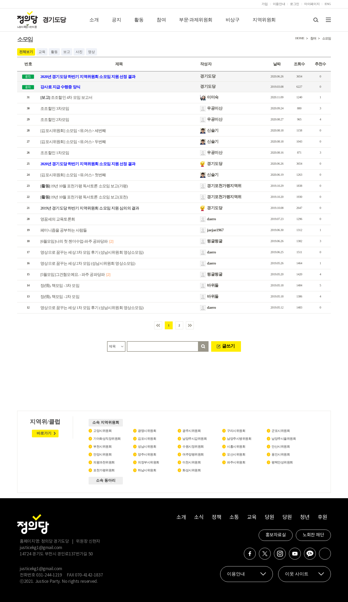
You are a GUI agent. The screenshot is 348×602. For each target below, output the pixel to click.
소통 (234, 518)
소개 (94, 19)
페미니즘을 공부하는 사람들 (63, 230)
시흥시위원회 (236, 446)
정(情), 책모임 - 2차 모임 (59, 297)
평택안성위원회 (282, 462)
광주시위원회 (191, 431)
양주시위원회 (147, 454)
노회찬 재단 (313, 535)
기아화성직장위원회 (107, 439)
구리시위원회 (236, 431)
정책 (216, 518)
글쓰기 (228, 346)
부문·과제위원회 (195, 19)
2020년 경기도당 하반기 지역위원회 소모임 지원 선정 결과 (87, 77)
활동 (138, 19)
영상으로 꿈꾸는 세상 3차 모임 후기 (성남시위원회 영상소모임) (91, 252)
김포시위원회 (147, 439)
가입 (265, 4)
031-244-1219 (49, 575)
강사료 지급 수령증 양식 (60, 87)
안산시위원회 (281, 446)
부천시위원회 (102, 446)
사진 (79, 52)
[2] (111, 241)
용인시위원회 (281, 454)
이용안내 (279, 4)
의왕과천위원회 (104, 462)
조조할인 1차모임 (54, 153)
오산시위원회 (236, 454)
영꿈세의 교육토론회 (57, 219)
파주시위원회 (236, 462)
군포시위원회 (281, 431)
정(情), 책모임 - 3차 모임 (59, 285)
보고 (66, 52)
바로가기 (44, 433)
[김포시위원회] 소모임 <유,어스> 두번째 (73, 142)
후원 (322, 518)
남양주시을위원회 (284, 439)
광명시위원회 (147, 431)
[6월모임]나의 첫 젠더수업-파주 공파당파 (74, 241)
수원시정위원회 (193, 446)
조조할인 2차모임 (54, 120)
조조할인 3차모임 (54, 108)
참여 (161, 19)
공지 (116, 19)
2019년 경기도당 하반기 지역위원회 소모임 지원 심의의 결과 (89, 208)
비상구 (233, 19)
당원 (269, 518)
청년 (304, 518)
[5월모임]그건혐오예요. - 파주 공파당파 (72, 274)
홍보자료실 (275, 535)
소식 (198, 518)
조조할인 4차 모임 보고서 (66, 97)
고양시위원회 (102, 431)
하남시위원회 (147, 470)
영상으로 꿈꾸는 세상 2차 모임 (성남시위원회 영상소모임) (87, 263)
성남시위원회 (147, 446)
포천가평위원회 (104, 470)
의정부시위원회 (148, 462)
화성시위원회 (191, 470)
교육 (41, 52)
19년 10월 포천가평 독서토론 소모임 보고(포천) (84, 197)
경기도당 (54, 19)
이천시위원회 (191, 462)
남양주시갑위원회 (194, 439)
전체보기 (26, 52)
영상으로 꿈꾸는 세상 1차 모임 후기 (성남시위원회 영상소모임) (91, 308)
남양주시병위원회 (239, 439)
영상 (91, 52)
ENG (328, 4)
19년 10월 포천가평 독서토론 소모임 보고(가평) (84, 186)
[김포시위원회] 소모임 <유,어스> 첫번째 (73, 175)
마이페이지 (312, 4)
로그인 (294, 4)
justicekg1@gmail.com (41, 547)
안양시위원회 (102, 454)
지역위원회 (264, 19)
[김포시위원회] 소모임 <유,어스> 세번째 (73, 131)
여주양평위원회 (193, 454)
